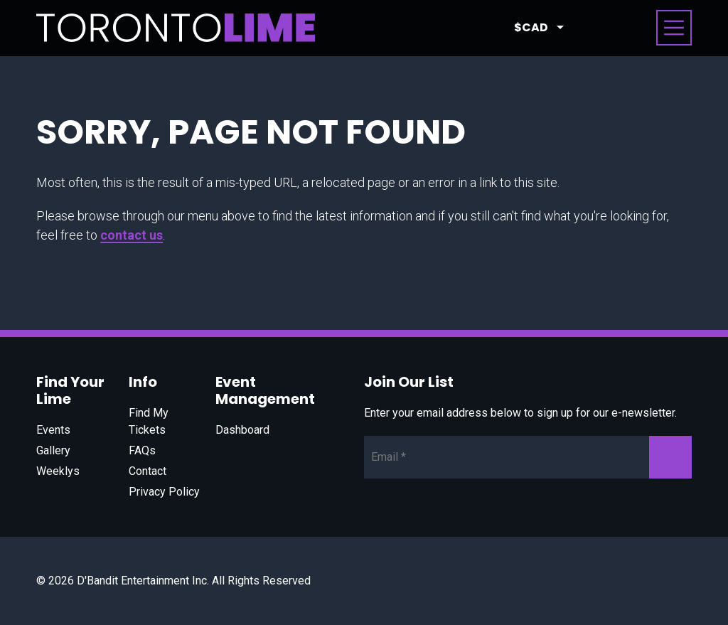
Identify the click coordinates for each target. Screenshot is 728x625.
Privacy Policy (164, 491)
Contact (147, 471)
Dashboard (242, 430)
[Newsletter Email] (528, 457)
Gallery (53, 450)
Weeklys (58, 471)
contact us (131, 235)
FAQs (142, 450)
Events (53, 430)
